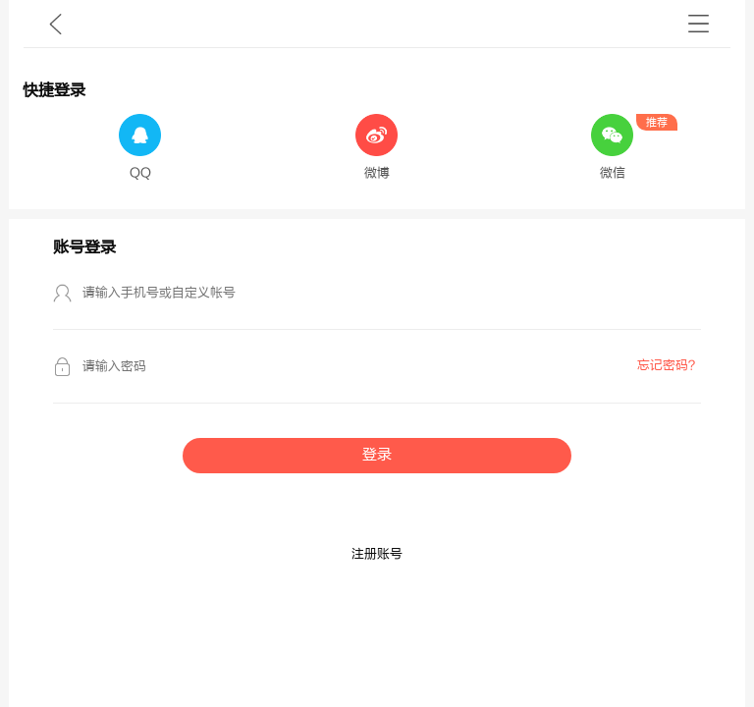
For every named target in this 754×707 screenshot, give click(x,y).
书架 (698, 23)
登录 (377, 455)
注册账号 (377, 554)
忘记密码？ (669, 365)
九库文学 (55, 23)
